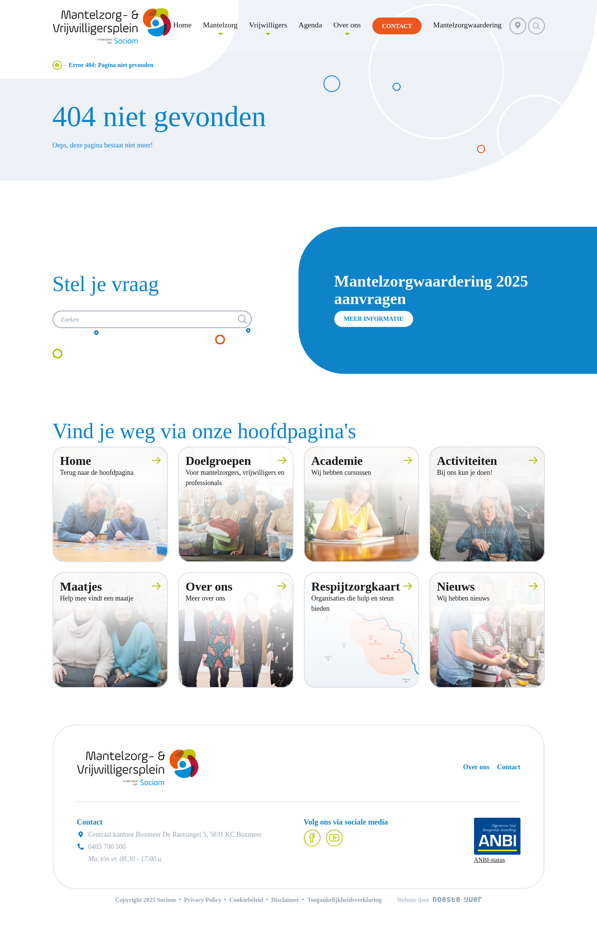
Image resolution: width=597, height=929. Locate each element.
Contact (508, 768)
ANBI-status (489, 861)
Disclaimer (285, 901)
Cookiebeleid (246, 901)
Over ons (476, 768)
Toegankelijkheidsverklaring (344, 901)
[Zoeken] (152, 321)
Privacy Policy (202, 901)
